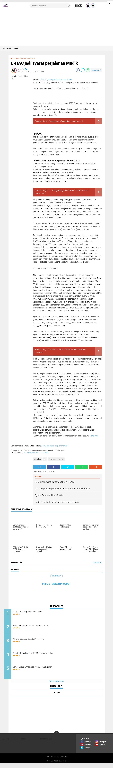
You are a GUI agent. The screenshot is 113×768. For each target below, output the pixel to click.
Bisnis (20, 49)
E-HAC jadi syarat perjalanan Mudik (56, 79)
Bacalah (17, 58)
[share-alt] (39, 467)
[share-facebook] (78, 70)
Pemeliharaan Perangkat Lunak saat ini (66, 121)
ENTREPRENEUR (46, 743)
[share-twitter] (83, 70)
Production (65, 761)
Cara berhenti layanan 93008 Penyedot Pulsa (46, 656)
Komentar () (96, 70)
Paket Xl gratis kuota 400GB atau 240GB (43, 626)
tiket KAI (94, 436)
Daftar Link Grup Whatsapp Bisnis (39, 611)
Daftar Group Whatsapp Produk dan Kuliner (45, 671)
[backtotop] (56, 738)
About (46, 761)
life (22, 58)
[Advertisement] (56, 27)
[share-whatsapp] (88, 70)
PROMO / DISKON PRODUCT (56, 584)
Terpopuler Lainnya (56, 685)
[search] (49, 5)
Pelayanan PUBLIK (32, 58)
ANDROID (11, 49)
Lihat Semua (56, 576)
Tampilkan (97, 562)
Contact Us (54, 761)
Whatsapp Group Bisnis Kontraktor (40, 641)
